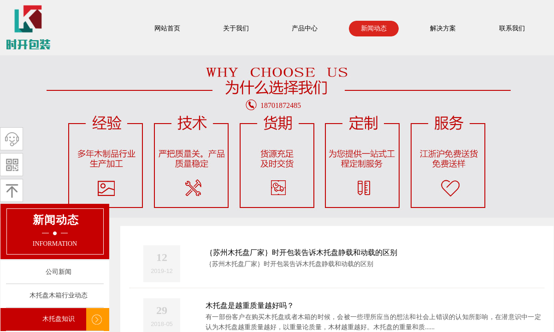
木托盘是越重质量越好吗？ (250, 305)
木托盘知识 (58, 318)
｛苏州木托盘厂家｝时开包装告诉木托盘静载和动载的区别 (301, 252)
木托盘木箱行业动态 (58, 295)
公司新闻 (58, 271)
